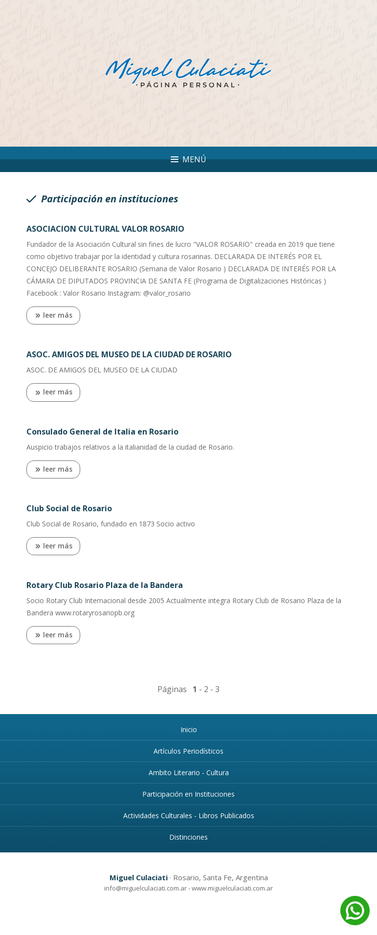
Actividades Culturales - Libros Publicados (188, 815)
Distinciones (188, 837)
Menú (188, 159)
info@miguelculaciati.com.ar (145, 888)
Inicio (188, 729)
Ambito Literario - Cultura (189, 772)
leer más (53, 315)
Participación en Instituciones (188, 794)
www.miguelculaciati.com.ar (232, 888)
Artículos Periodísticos (188, 751)
